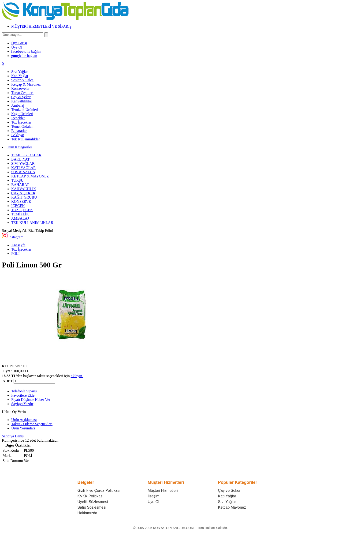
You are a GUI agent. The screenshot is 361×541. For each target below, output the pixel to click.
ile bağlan (26, 51)
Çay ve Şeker (229, 490)
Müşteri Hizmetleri (163, 490)
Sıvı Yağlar (227, 502)
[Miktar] (34, 381)
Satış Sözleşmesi (92, 507)
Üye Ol (153, 502)
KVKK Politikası (91, 496)
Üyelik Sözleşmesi (93, 502)
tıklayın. (77, 376)
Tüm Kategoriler (19, 147)
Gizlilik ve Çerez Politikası (99, 490)
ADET (8, 381)
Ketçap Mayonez (232, 507)
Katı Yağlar (227, 496)
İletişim (154, 496)
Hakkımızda (87, 513)
